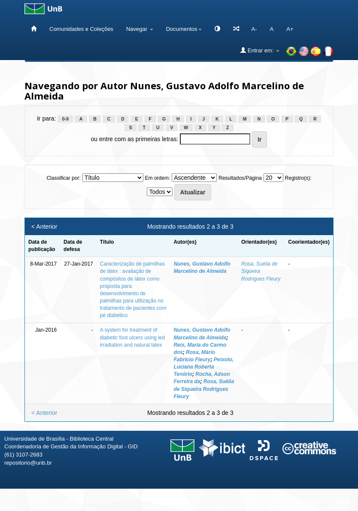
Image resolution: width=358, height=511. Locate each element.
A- (254, 29)
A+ (289, 29)
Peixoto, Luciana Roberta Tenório (203, 367)
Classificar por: (63, 178)
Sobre (344, 501)
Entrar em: (259, 50)
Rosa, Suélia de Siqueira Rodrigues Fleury (203, 388)
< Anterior (44, 226)
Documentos (184, 29)
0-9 (65, 118)
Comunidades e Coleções (81, 29)
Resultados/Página (240, 178)
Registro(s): (298, 178)
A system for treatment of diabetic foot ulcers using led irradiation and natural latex (132, 337)
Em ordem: (157, 178)
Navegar (139, 29)
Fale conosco (307, 501)
